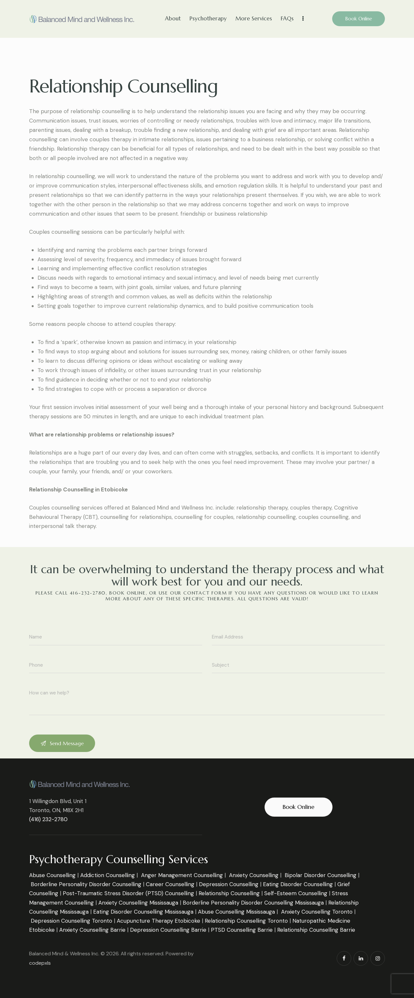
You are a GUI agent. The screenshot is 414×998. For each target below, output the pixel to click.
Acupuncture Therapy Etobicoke (158, 920)
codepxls (40, 963)
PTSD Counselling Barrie (242, 929)
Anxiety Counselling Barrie (92, 929)
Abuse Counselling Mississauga (236, 911)
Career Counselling (170, 884)
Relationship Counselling (229, 893)
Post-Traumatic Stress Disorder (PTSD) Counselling (128, 893)
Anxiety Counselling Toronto (317, 911)
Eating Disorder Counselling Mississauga (143, 911)
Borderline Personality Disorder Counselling (86, 884)
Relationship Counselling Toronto (246, 920)
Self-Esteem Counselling (295, 893)
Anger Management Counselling (182, 875)
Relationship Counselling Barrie (316, 929)
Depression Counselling (228, 884)
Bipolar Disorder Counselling (320, 875)
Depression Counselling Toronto (71, 920)
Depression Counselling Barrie (168, 929)
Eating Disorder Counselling (298, 884)
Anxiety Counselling (253, 875)
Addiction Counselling (107, 875)
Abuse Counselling (52, 875)
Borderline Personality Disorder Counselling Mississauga (253, 902)
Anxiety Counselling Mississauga (138, 902)
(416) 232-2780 (48, 819)
